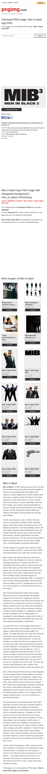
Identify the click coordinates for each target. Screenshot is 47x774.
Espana (16, 2)
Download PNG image (12, 109)
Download (9, 310)
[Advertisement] (23, 62)
